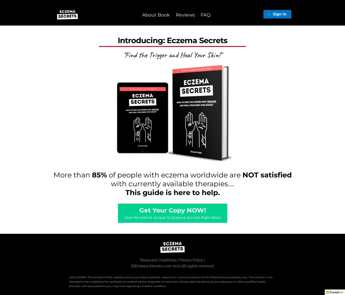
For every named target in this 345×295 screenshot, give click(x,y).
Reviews (185, 15)
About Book (156, 15)
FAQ (206, 15)
